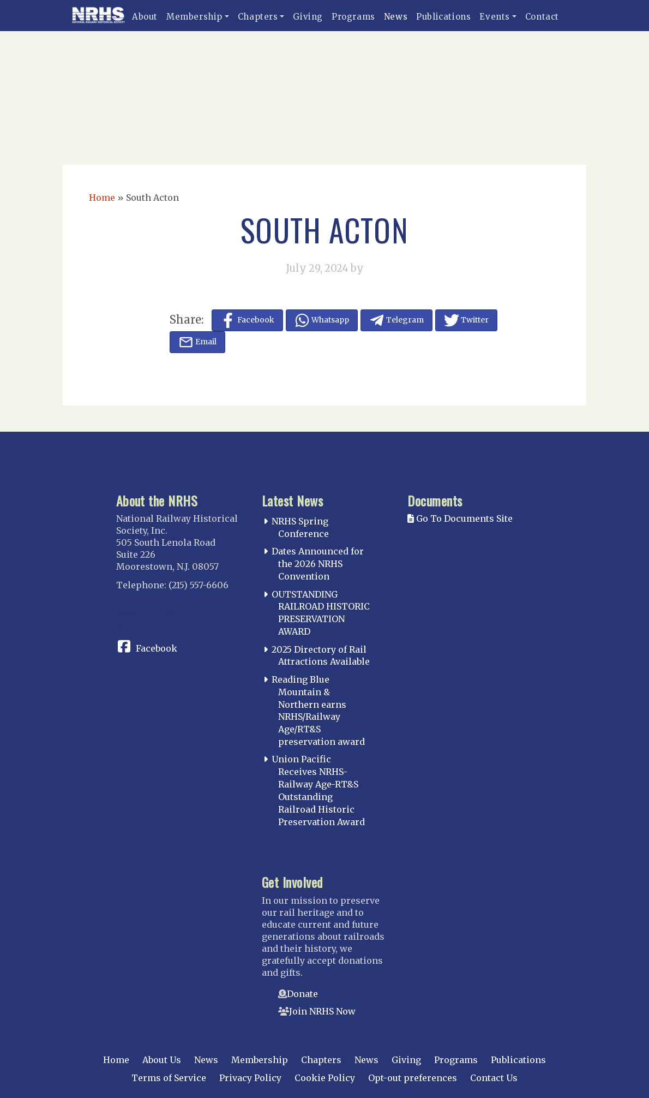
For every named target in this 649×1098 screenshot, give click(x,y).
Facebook (156, 648)
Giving (308, 16)
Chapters (258, 16)
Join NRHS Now (322, 1011)
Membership (194, 16)
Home (102, 197)
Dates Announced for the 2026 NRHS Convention (318, 564)
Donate (302, 993)
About (145, 16)
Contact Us (494, 1077)
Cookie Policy (325, 1077)
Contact (542, 16)
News (395, 16)
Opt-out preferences (412, 1077)
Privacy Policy (250, 1077)
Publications (443, 16)
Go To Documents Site (460, 518)
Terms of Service (168, 1077)
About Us (161, 1059)
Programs (353, 16)
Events (494, 16)
